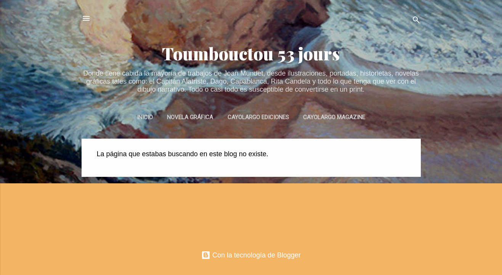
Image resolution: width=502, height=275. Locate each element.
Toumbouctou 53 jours (251, 53)
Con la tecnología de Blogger (251, 255)
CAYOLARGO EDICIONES (258, 117)
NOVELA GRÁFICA (190, 117)
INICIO (145, 117)
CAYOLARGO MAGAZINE (334, 117)
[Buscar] (416, 20)
